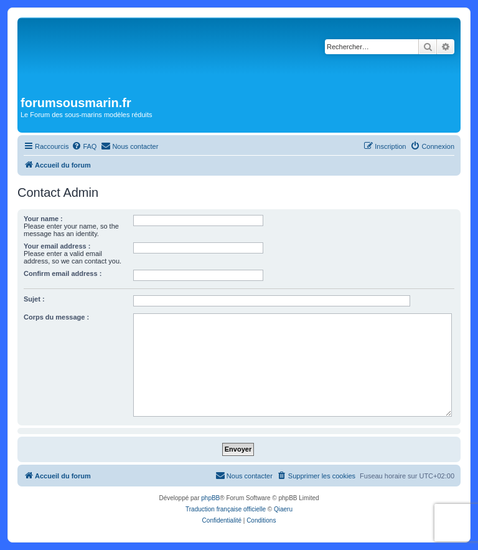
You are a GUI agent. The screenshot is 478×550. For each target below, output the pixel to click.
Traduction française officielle (225, 509)
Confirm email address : (62, 273)
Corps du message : (56, 317)
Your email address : (57, 246)
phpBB (210, 498)
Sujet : (34, 299)
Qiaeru (283, 509)
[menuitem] (84, 146)
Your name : (43, 218)
